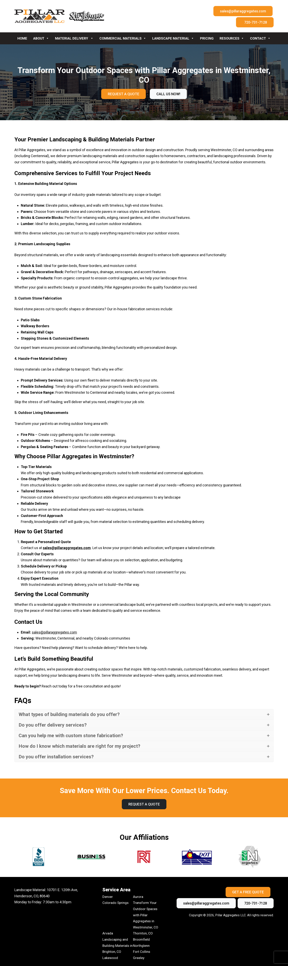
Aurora (138, 897)
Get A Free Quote (248, 892)
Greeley (138, 958)
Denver (107, 897)
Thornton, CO (143, 933)
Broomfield (141, 939)
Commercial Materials (122, 38)
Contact (260, 38)
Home (22, 38)
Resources (232, 38)
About (41, 38)
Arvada (107, 933)
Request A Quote (123, 94)
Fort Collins (141, 952)
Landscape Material (173, 38)
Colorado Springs (115, 903)
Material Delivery (74, 38)
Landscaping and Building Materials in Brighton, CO (117, 945)
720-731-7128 (255, 22)
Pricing (207, 38)
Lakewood (110, 958)
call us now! (168, 94)
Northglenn (141, 946)
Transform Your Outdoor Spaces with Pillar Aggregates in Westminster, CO (145, 915)
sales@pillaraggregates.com (243, 11)
